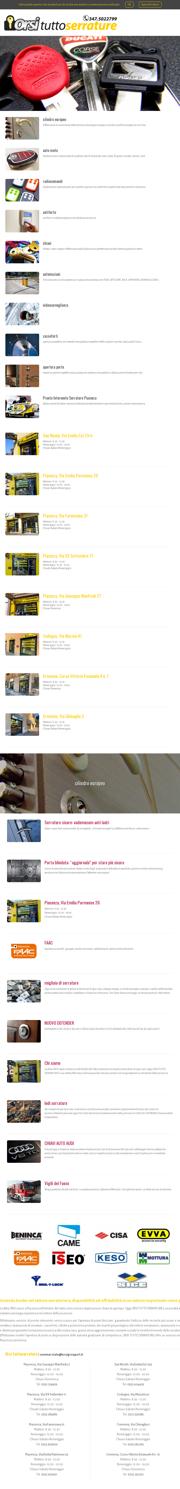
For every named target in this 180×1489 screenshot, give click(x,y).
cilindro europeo (54, 119)
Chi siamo (52, 1062)
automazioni (51, 274)
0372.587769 (136, 1444)
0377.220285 (136, 1414)
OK (129, 4)
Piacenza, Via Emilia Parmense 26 (70, 475)
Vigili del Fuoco (57, 1183)
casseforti (50, 336)
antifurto (49, 212)
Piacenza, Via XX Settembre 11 (68, 555)
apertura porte (53, 367)
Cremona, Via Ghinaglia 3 (63, 716)
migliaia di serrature (62, 982)
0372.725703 (135, 1474)
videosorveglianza (55, 305)
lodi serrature (56, 1103)
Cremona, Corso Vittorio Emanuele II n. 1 (76, 676)
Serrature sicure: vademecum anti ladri (77, 822)
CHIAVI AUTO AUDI (59, 1143)
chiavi (47, 243)
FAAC (49, 942)
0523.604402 (135, 1384)
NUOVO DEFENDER (59, 1022)
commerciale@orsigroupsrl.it (61, 1354)
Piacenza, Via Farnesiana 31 (65, 515)
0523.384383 (49, 1414)
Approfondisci (150, 4)
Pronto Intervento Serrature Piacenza (70, 398)
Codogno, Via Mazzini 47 (62, 635)
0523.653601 (49, 1474)
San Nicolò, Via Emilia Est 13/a (67, 435)
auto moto (50, 150)
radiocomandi (53, 181)
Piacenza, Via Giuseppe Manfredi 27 (72, 595)
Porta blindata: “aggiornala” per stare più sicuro (84, 862)
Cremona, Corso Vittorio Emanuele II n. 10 (133, 1454)
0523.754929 (49, 1384)
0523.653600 (49, 1444)
